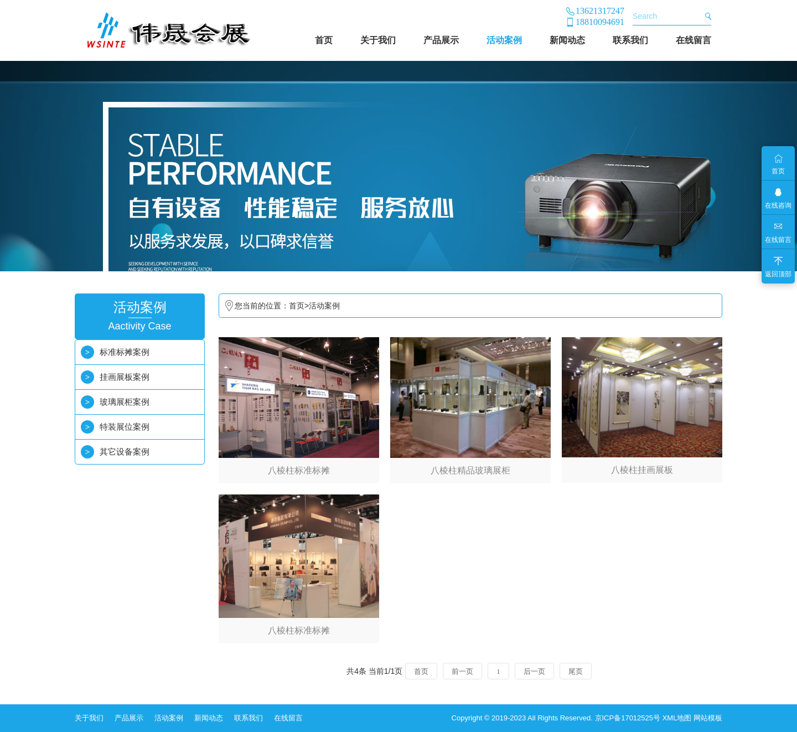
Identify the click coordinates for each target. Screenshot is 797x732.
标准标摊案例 (124, 352)
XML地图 (677, 718)
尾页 (575, 671)
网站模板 (708, 718)
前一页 (462, 671)
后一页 (534, 671)
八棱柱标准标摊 (299, 470)
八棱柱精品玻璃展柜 (470, 470)
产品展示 (441, 40)
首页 (324, 40)
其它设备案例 (124, 451)
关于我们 (378, 40)
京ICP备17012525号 (628, 718)
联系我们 (630, 40)
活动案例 (504, 40)
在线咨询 (778, 205)
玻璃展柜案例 (124, 401)
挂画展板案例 (124, 377)
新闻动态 (567, 40)
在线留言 (693, 40)
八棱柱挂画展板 (642, 470)
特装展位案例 (124, 426)
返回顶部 (778, 274)
